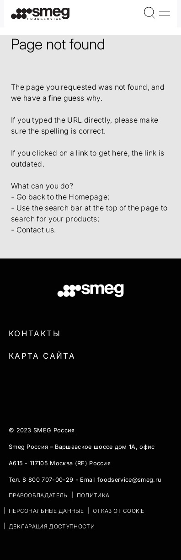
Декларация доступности (52, 526)
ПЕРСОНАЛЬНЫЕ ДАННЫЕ (46, 510)
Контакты (35, 333)
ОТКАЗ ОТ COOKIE (118, 510)
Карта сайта (42, 356)
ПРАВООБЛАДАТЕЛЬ (38, 495)
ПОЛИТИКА (93, 495)
